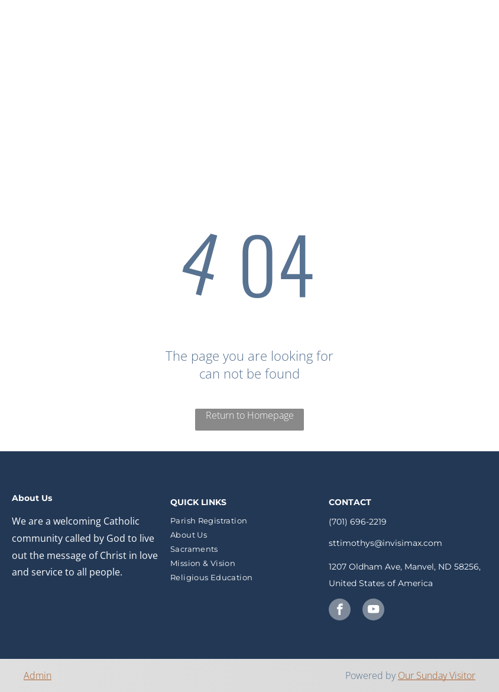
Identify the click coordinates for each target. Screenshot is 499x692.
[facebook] (340, 611)
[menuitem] (242, 32)
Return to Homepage (250, 415)
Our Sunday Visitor (436, 675)
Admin (37, 675)
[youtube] (373, 611)
